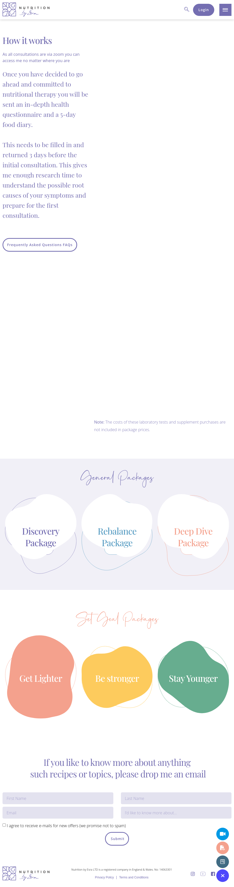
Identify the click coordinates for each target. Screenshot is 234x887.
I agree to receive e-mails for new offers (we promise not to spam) (66, 825)
